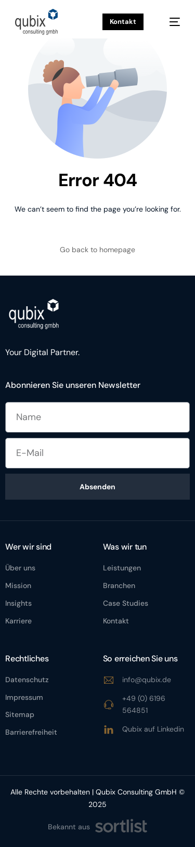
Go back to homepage (97, 249)
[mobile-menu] (169, 22)
